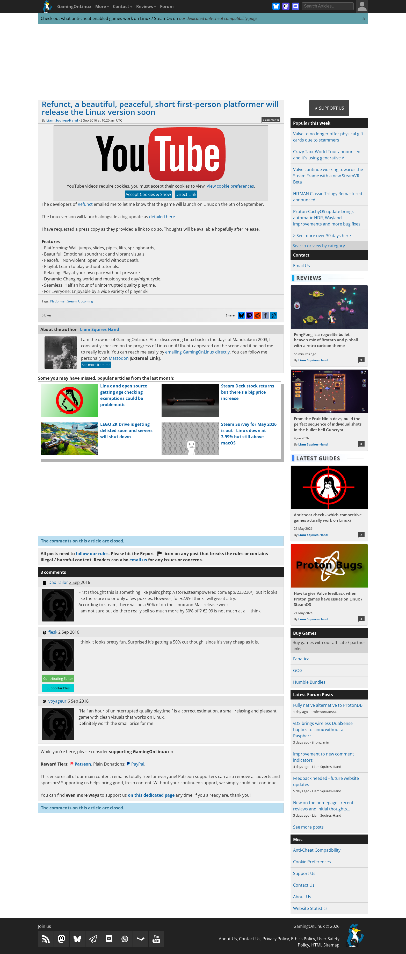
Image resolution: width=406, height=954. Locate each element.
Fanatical (301, 659)
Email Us (301, 265)
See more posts (308, 827)
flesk (52, 632)
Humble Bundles (309, 682)
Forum (167, 6)
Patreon (80, 764)
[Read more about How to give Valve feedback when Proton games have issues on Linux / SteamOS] (329, 584)
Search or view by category (319, 246)
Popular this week (311, 123)
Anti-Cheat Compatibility (316, 850)
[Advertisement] (203, 62)
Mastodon (119, 358)
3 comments (271, 120)
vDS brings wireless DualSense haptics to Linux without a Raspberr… (323, 729)
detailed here (162, 217)
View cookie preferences (230, 186)
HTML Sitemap (325, 945)
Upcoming (85, 301)
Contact (122, 6)
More (102, 6)
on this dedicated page (151, 795)
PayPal (135, 764)
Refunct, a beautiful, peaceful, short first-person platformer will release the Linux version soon (160, 108)
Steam (72, 301)
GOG (297, 670)
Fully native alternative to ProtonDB (328, 705)
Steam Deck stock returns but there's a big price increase (247, 392)
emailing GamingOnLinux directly (197, 352)
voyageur (57, 701)
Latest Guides (318, 458)
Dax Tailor (58, 582)
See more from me (96, 364)
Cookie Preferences (312, 862)
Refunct (85, 204)
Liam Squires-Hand (62, 120)
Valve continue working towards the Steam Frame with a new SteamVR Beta (328, 176)
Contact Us (304, 885)
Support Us (304, 873)
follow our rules (92, 553)
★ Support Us (329, 108)
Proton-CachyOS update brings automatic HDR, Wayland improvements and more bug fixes (326, 218)
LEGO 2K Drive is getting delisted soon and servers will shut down (126, 430)
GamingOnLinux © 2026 (316, 926)
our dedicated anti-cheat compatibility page (218, 18)
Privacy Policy (276, 939)
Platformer (58, 301)
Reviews (146, 6)
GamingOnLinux (74, 6)
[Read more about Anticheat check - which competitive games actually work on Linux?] (329, 503)
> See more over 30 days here (322, 235)
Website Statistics (310, 908)
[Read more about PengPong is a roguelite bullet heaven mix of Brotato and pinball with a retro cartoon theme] (329, 325)
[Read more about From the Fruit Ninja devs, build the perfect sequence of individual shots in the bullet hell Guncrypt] (329, 410)
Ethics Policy (303, 939)
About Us (302, 897)
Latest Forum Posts (313, 694)
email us (138, 560)
